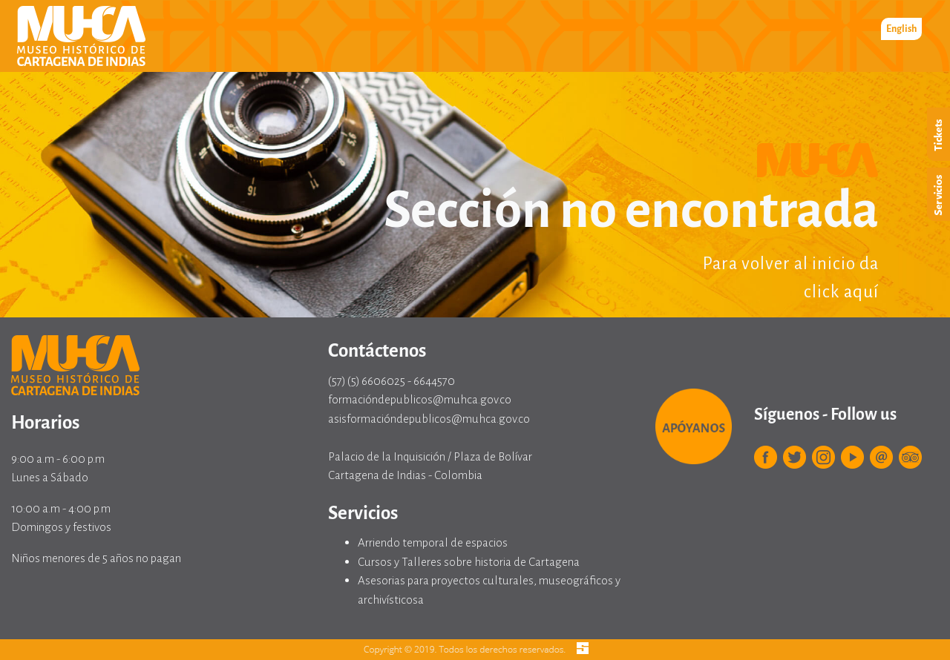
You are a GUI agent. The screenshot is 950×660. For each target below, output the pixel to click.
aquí (861, 291)
